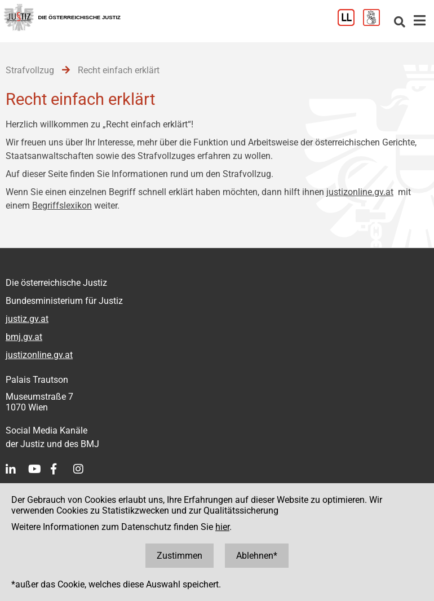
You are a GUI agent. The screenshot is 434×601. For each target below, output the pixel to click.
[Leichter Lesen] (350, 23)
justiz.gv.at (27, 318)
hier (222, 527)
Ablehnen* (256, 555)
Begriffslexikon (62, 205)
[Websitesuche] (399, 23)
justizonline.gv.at (359, 192)
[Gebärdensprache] (375, 23)
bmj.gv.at (24, 337)
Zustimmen (179, 555)
